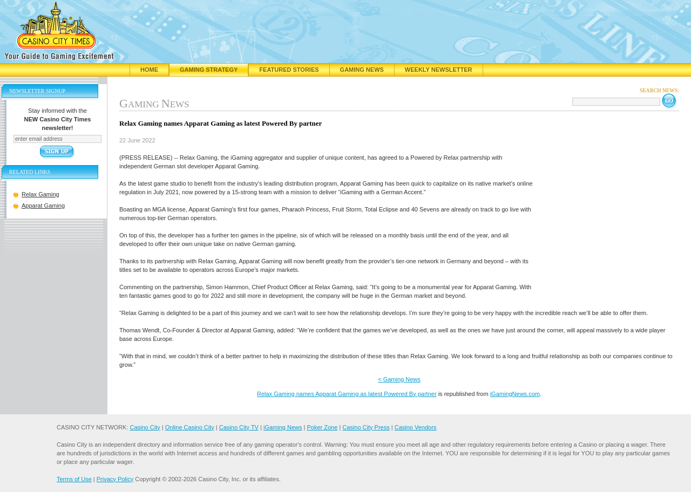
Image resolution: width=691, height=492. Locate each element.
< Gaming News (399, 379)
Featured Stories (289, 69)
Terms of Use (74, 479)
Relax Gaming (40, 194)
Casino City (145, 427)
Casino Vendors (416, 427)
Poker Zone (322, 427)
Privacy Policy (115, 479)
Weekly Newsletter (438, 69)
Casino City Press (365, 427)
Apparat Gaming (43, 205)
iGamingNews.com (515, 394)
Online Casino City (189, 427)
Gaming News (362, 69)
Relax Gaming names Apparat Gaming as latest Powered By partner (347, 394)
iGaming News (282, 427)
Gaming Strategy (209, 69)
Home (149, 69)
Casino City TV (239, 427)
